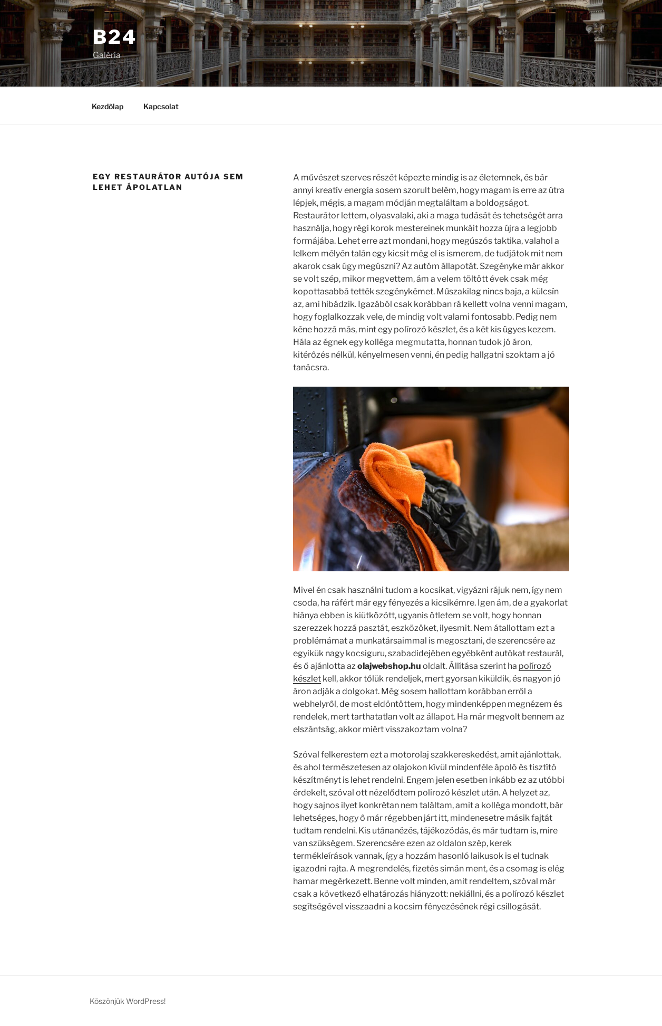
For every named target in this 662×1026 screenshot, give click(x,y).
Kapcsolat (161, 106)
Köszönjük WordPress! (128, 1000)
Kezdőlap (107, 106)
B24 (115, 37)
